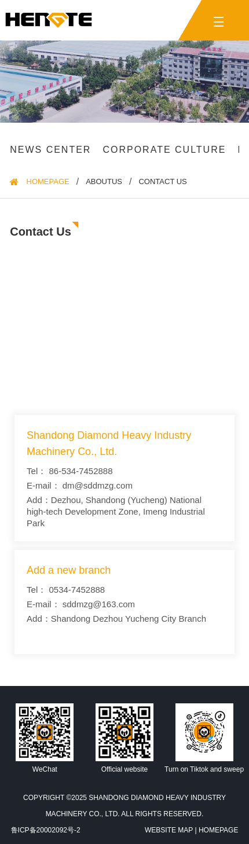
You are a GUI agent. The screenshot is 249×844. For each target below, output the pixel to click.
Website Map (169, 830)
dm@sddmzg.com (98, 485)
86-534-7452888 (80, 471)
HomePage (48, 182)
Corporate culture (164, 150)
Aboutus (104, 182)
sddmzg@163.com (99, 604)
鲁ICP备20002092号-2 (45, 830)
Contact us (162, 182)
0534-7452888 (77, 590)
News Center (50, 150)
